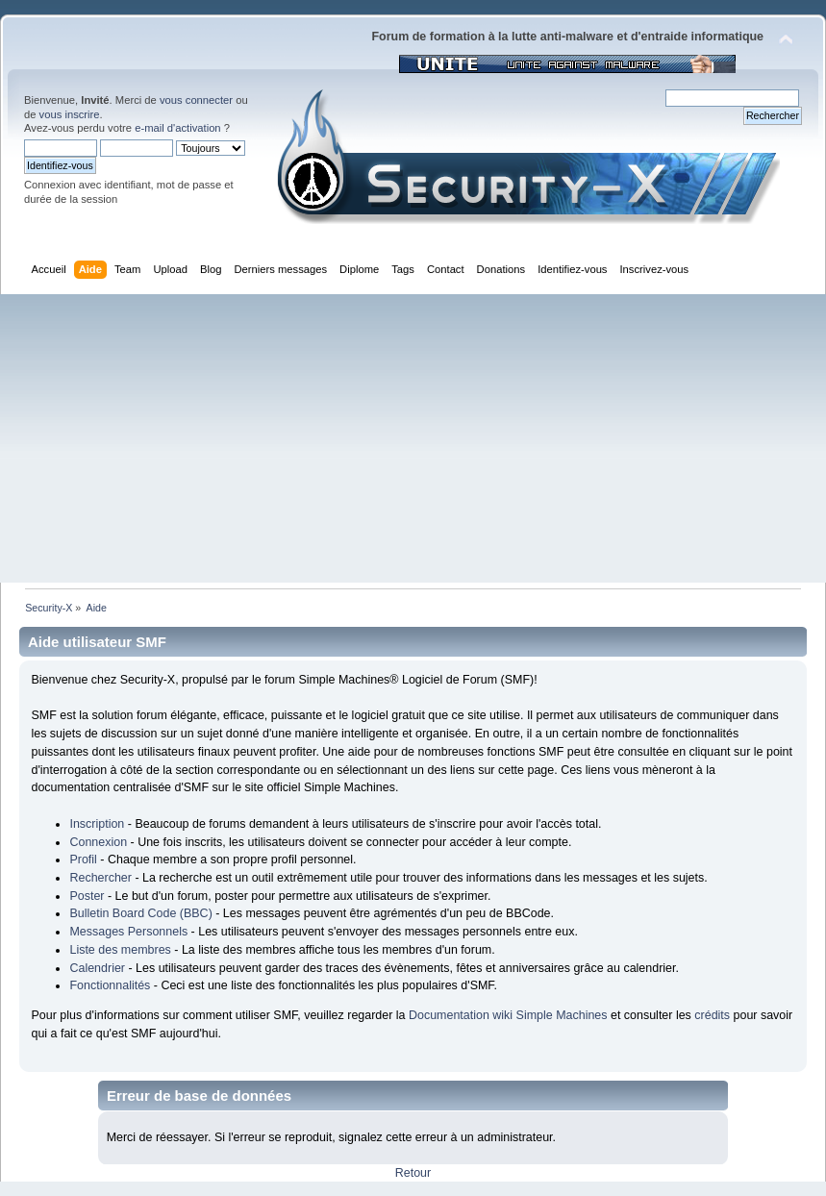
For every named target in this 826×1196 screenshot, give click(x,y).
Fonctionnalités (109, 985)
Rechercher (100, 878)
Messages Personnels (128, 931)
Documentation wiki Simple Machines (508, 1015)
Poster (86, 896)
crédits (712, 1015)
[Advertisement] (413, 438)
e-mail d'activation (177, 128)
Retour (413, 1173)
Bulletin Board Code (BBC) (140, 913)
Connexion (98, 842)
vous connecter (196, 100)
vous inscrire (69, 114)
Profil (82, 859)
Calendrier (97, 968)
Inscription (96, 824)
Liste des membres (119, 950)
